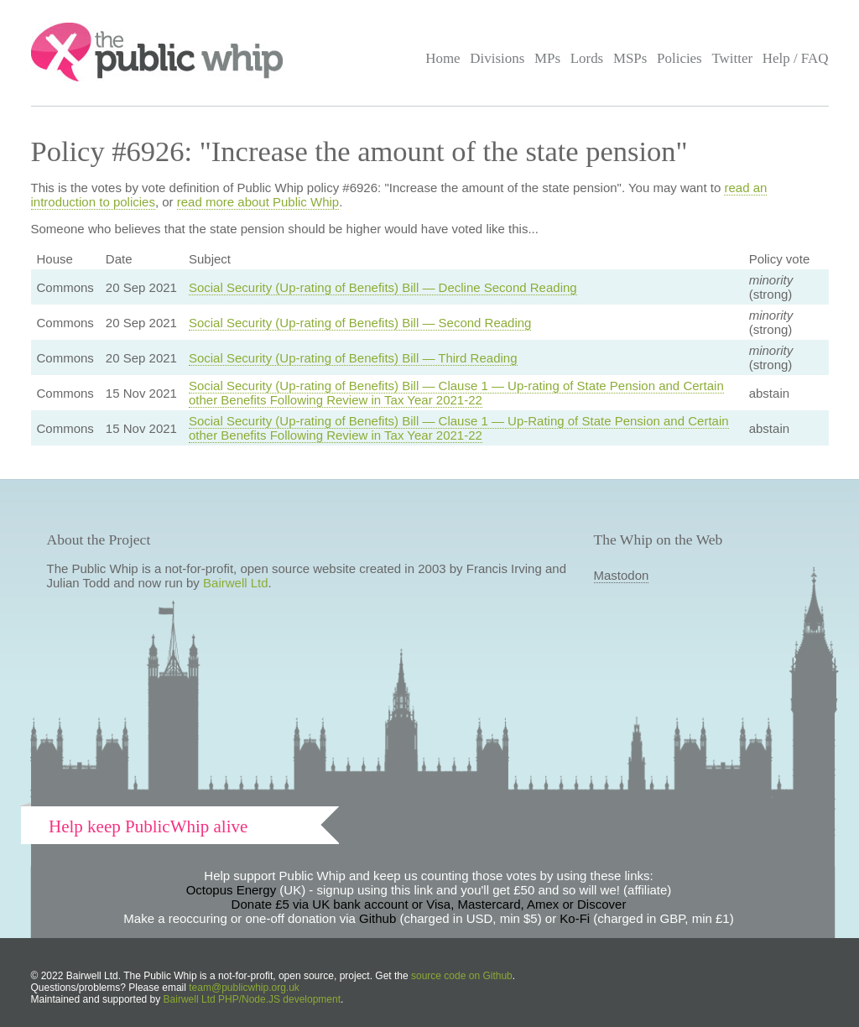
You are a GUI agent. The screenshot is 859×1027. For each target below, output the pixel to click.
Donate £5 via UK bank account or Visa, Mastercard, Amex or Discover (429, 904)
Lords (587, 58)
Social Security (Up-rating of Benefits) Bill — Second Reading (360, 322)
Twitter (731, 58)
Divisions (497, 58)
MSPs (630, 58)
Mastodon (621, 575)
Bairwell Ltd (235, 583)
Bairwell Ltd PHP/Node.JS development (252, 999)
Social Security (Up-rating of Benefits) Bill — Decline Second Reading (383, 287)
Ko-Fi (575, 918)
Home (442, 58)
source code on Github (462, 976)
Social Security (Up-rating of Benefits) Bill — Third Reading (353, 358)
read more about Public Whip (258, 202)
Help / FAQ (796, 58)
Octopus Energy (231, 890)
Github (377, 918)
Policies (679, 58)
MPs (547, 58)
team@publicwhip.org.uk (244, 987)
